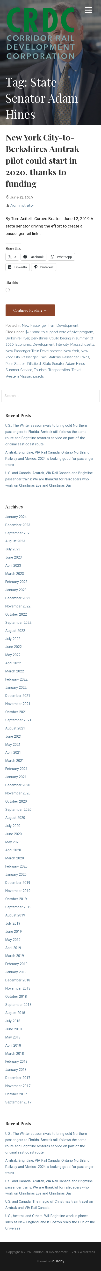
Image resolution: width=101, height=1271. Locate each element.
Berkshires (39, 338)
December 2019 (17, 883)
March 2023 (14, 574)
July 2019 (12, 923)
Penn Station (16, 363)
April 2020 (13, 850)
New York (71, 351)
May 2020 (13, 842)
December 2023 (17, 525)
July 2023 (12, 549)
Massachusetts (82, 344)
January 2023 (16, 590)
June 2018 (13, 1029)
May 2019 (13, 940)
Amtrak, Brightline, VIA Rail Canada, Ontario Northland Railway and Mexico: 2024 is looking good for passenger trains (49, 458)
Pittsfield (34, 363)
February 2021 (16, 769)
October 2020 (16, 801)
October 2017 (16, 1094)
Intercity (62, 344)
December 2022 (17, 598)
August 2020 (15, 818)
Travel (76, 370)
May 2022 (13, 655)
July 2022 (12, 639)
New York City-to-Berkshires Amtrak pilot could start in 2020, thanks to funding (42, 160)
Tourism (40, 370)
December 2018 (17, 980)
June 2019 (13, 932)
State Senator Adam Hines (64, 363)
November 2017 (17, 1086)
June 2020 (13, 834)
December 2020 (17, 785)
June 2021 (13, 737)
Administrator (22, 205)
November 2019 (17, 891)
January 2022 (16, 688)
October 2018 (16, 997)
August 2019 (15, 915)
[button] (88, 11)
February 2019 (16, 964)
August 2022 (15, 631)
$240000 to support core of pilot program (59, 332)
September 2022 (18, 623)
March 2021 (14, 761)
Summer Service (19, 370)
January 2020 (16, 875)
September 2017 (18, 1102)
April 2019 (13, 948)
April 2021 (13, 753)
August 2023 (15, 541)
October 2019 (16, 899)
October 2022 (16, 614)
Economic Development (34, 344)
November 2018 (17, 988)
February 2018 (16, 1062)
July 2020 (12, 826)
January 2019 (16, 972)
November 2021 (17, 704)
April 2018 (13, 1046)
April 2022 (13, 663)
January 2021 (16, 777)
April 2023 (13, 566)
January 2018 (16, 1070)
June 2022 (13, 647)
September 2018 (18, 1005)
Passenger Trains (75, 357)
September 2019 (18, 907)
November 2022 (17, 606)
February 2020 (16, 866)
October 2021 (16, 712)
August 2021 (15, 728)
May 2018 (13, 1037)
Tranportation (59, 370)
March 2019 (14, 956)
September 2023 (18, 533)
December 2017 (17, 1078)
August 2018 (15, 1013)
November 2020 (17, 793)
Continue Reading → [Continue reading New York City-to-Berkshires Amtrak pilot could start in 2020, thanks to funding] (30, 310)
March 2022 (14, 671)
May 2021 (13, 745)
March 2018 (14, 1054)
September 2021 (18, 720)
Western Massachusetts (25, 376)
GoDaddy (57, 1261)
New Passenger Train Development (50, 325)
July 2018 (12, 1021)
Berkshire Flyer (17, 338)
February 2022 (16, 679)
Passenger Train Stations (41, 357)
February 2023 (16, 582)
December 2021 (17, 696)
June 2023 (13, 557)
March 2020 (14, 858)
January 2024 (16, 517)
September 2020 (18, 810)
